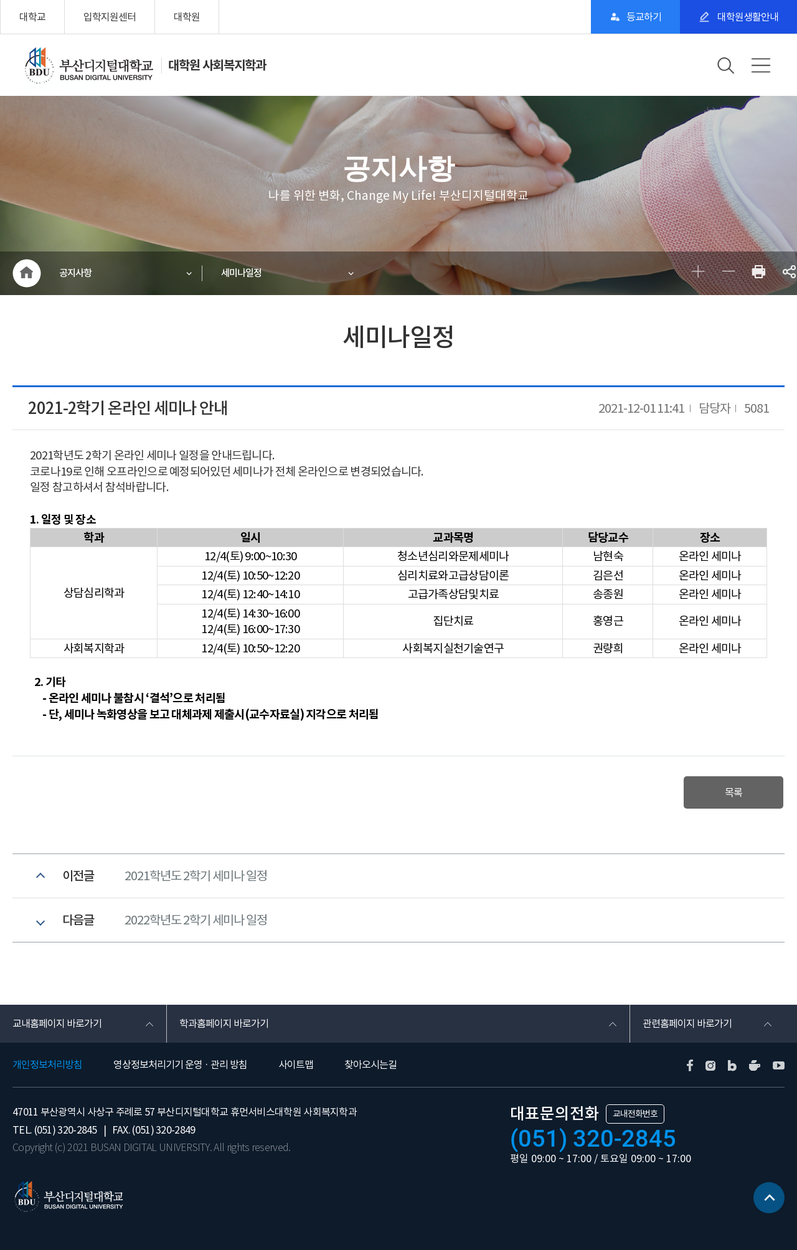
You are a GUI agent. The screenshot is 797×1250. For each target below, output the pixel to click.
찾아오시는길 (370, 1064)
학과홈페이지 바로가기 (223, 1023)
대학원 (187, 17)
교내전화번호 (635, 1113)
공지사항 (75, 273)
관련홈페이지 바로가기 (687, 1023)
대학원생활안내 (746, 17)
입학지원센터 (109, 17)
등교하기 (643, 17)
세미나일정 (241, 273)
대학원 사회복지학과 (217, 65)
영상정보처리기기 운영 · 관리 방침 (180, 1064)
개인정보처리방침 (47, 1064)
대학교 (32, 17)
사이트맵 (295, 1064)
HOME (26, 273)
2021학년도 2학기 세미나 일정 (196, 876)
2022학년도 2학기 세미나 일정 (196, 920)
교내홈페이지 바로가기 (56, 1023)
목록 (733, 792)
